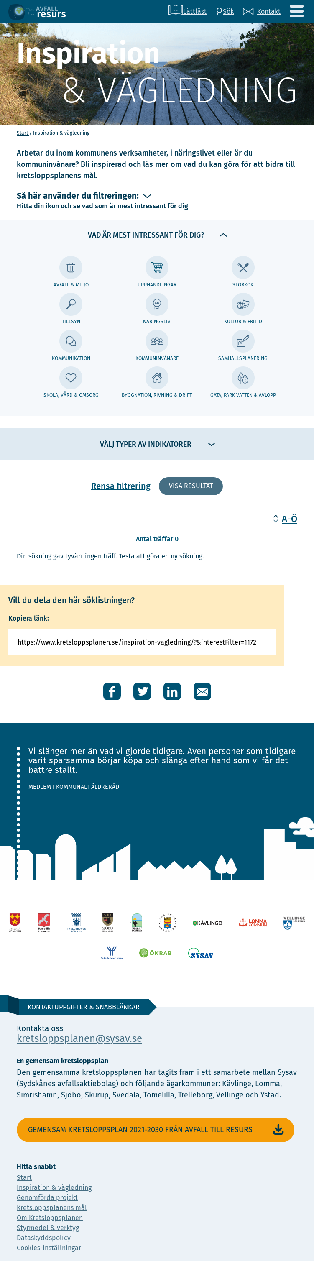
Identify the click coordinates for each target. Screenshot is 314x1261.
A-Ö (289, 518)
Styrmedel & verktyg (48, 1228)
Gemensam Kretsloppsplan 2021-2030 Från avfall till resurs (157, 1129)
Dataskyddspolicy (44, 1238)
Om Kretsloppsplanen (50, 1218)
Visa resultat (191, 486)
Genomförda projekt (47, 1198)
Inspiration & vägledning (54, 1188)
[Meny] (296, 11)
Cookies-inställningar (49, 1248)
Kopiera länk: (28, 618)
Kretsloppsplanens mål (52, 1208)
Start (23, 133)
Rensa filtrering (121, 486)
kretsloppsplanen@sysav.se (79, 1038)
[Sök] (224, 12)
